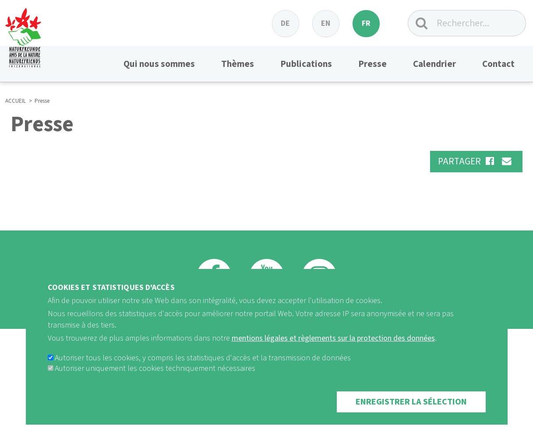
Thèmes (237, 63)
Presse (372, 63)
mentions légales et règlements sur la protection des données (333, 347)
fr (366, 23)
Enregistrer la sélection (411, 411)
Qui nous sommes (159, 63)
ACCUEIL (15, 101)
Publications (306, 63)
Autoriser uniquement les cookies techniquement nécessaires (155, 378)
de (285, 23)
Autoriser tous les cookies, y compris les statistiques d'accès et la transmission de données (203, 367)
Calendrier (434, 63)
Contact (498, 63)
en (325, 23)
